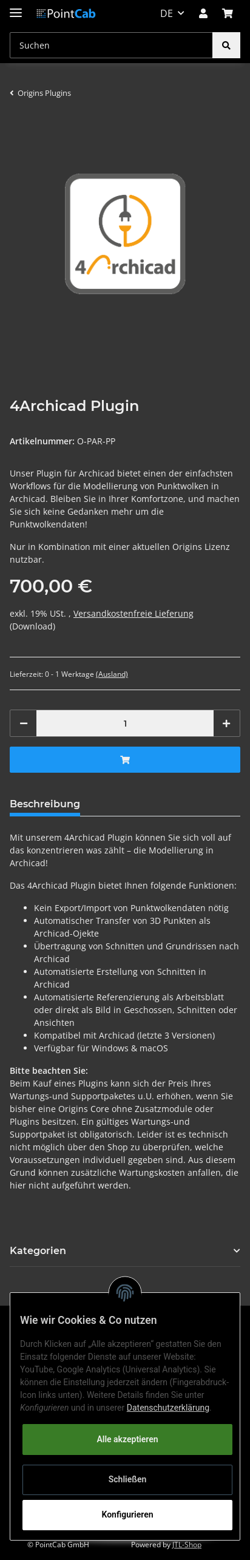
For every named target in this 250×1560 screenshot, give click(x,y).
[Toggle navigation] (16, 7)
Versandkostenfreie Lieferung (133, 613)
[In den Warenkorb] (125, 760)
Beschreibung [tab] (45, 804)
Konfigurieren (127, 1514)
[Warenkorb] (227, 13)
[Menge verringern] (23, 723)
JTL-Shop (186, 1544)
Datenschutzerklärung (168, 1407)
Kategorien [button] (38, 1250)
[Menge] (125, 723)
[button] (203, 13)
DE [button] (166, 13)
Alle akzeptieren (127, 1439)
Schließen (128, 1479)
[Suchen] (111, 45)
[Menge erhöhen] (226, 723)
